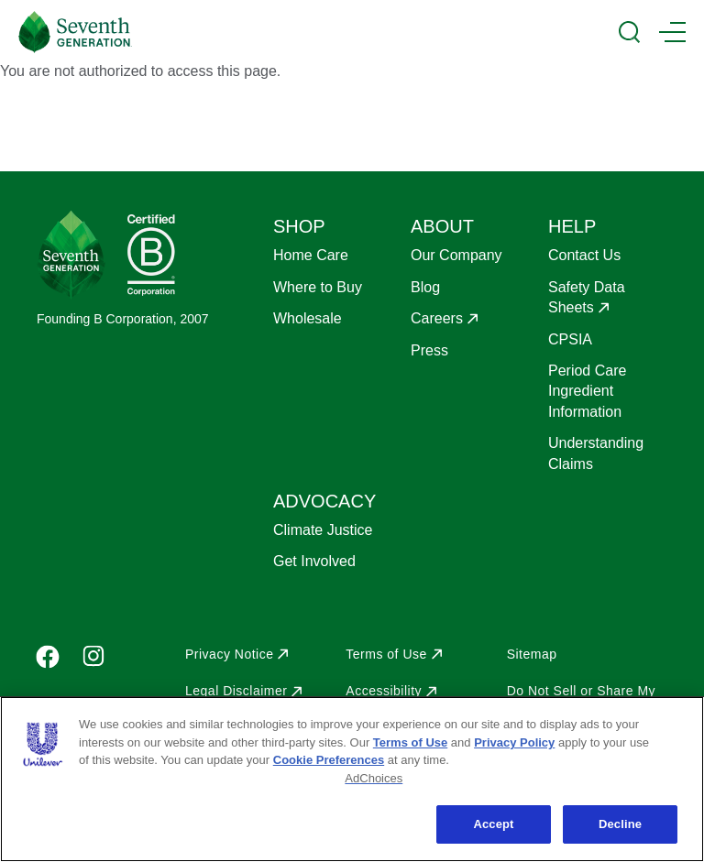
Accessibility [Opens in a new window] (384, 690)
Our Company (456, 255)
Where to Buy (317, 287)
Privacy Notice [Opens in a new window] (229, 654)
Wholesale (307, 318)
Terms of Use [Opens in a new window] (386, 654)
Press (429, 350)
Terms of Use (410, 742)
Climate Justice (322, 530)
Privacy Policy (514, 742)
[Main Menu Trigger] (672, 32)
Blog (425, 287)
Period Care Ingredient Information (587, 391)
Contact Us (584, 255)
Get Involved (314, 561)
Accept (493, 824)
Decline (620, 824)
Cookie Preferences (328, 760)
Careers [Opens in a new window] (437, 318)
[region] (352, 779)
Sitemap (532, 654)
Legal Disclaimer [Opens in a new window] (236, 690)
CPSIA (570, 339)
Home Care (310, 255)
